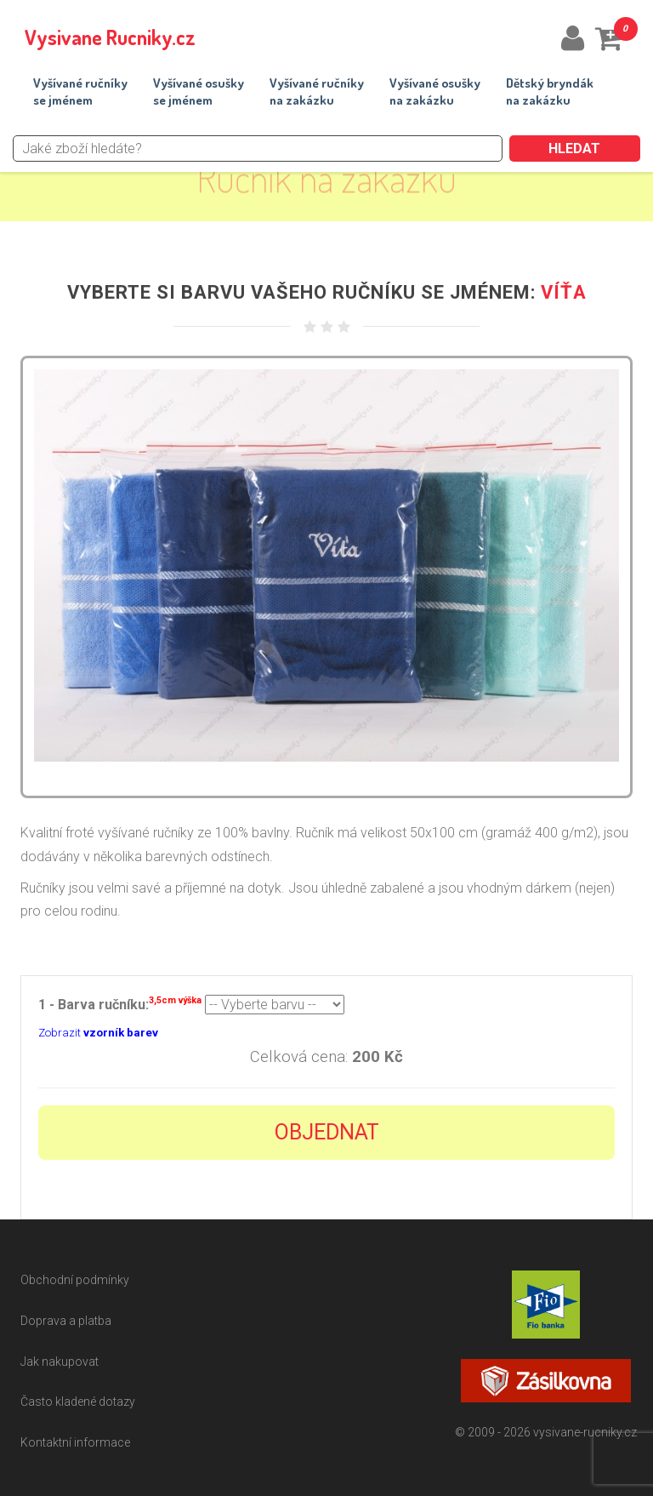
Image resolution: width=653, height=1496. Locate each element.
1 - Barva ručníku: (120, 1003)
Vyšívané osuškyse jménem (198, 91)
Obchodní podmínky (74, 1280)
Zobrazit (98, 1032)
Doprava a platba (65, 1321)
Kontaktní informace (75, 1442)
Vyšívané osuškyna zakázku (434, 91)
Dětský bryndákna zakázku (549, 91)
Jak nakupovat (59, 1361)
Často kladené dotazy (77, 1401)
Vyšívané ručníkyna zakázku (317, 91)
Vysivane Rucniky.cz (110, 37)
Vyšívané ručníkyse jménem (80, 91)
